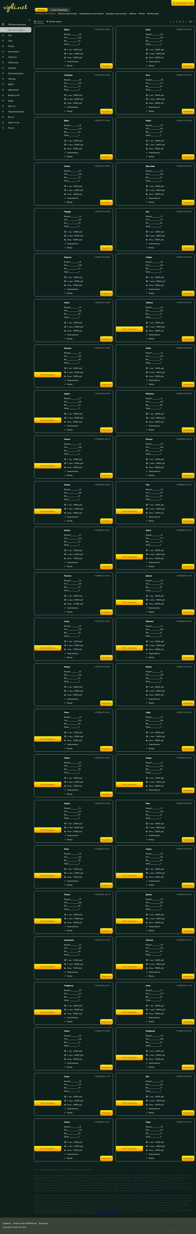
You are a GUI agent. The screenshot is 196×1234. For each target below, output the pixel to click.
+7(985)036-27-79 (184, 575)
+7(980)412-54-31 (184, 484)
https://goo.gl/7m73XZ (107, 1212)
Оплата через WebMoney (25, 1223)
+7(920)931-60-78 (102, 439)
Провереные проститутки (91, 13)
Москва (41, 9)
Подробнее (106, 66)
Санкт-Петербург (59, 9)
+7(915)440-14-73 (102, 985)
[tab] (39, 22)
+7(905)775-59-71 (184, 1122)
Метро (142, 13)
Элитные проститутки (45, 13)
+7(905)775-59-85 (102, 29)
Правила (7, 1223)
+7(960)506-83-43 (184, 621)
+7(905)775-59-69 (184, 120)
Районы (133, 13)
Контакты (43, 1223)
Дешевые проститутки (116, 13)
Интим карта (153, 13)
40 (190, 21)
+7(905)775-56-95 (102, 621)
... (186, 21)
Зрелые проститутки (67, 13)
